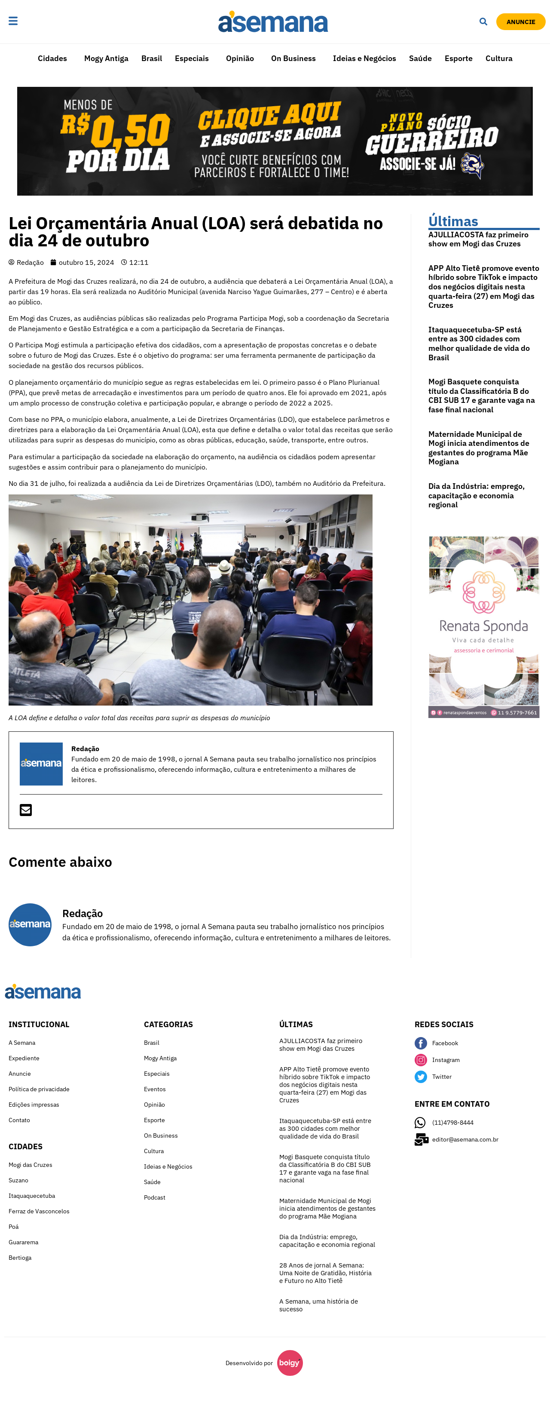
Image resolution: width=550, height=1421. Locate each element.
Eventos (155, 1089)
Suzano (18, 1180)
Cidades (52, 58)
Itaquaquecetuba (32, 1196)
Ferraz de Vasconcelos (39, 1211)
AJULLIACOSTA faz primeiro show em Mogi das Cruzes (478, 239)
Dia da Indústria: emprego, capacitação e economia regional (476, 495)
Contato (19, 1120)
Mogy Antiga (106, 58)
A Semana (22, 1043)
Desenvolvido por (249, 1363)
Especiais (192, 58)
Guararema (23, 1242)
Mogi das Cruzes (30, 1165)
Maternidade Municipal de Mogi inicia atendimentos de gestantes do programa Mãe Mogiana (478, 448)
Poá (13, 1227)
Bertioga (20, 1257)
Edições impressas (34, 1104)
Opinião (240, 58)
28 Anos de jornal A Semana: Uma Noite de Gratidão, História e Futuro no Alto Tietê (325, 1273)
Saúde (420, 58)
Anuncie (20, 1073)
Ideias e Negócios (364, 58)
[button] (39, 21)
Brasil (151, 58)
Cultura (499, 58)
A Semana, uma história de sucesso (318, 1305)
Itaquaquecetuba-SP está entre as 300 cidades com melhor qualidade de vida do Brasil (479, 343)
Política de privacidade (39, 1089)
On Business (293, 58)
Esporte (459, 58)
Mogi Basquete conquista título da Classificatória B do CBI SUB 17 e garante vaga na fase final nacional (481, 395)
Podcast (154, 1197)
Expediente (24, 1058)
